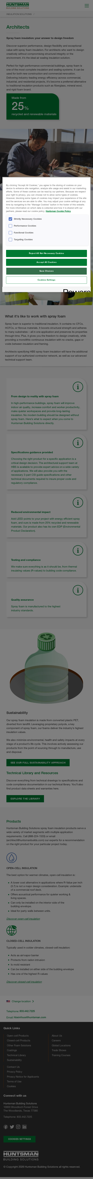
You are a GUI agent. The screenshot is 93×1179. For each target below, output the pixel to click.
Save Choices (46, 271)
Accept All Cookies (46, 262)
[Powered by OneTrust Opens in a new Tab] (76, 290)
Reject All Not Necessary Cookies (46, 253)
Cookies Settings (46, 280)
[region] (46, 234)
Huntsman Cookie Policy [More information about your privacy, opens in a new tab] (58, 211)
